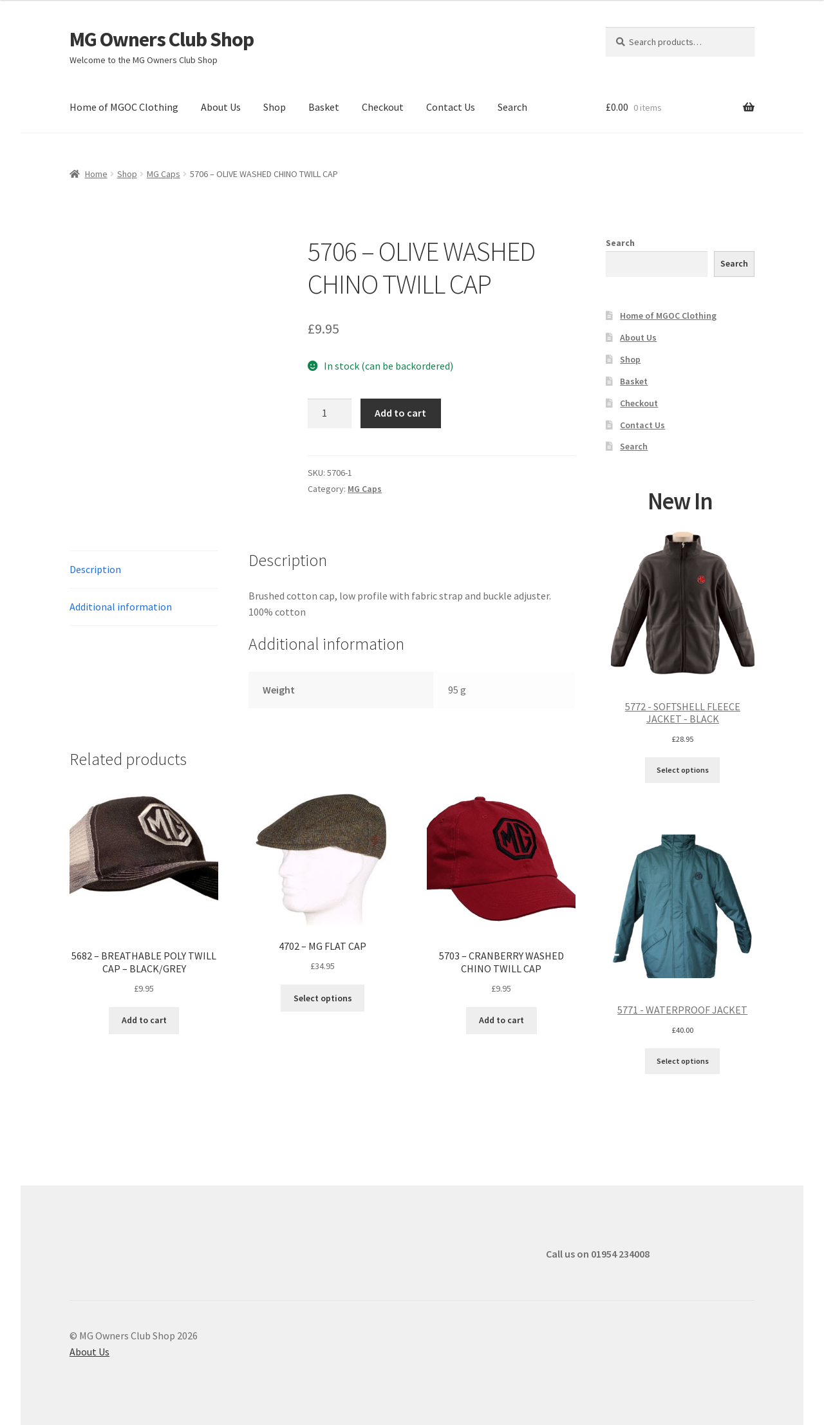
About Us (221, 106)
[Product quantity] (329, 413)
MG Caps (163, 174)
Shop (274, 106)
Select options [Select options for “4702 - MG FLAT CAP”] (323, 998)
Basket (323, 106)
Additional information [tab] (121, 606)
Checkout (383, 106)
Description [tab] (95, 569)
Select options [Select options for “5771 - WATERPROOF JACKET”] (683, 1061)
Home (96, 174)
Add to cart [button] (144, 1020)
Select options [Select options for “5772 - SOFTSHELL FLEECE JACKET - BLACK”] (683, 770)
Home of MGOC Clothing (124, 106)
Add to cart (400, 412)
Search (512, 106)
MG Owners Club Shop (162, 39)
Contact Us (450, 106)
